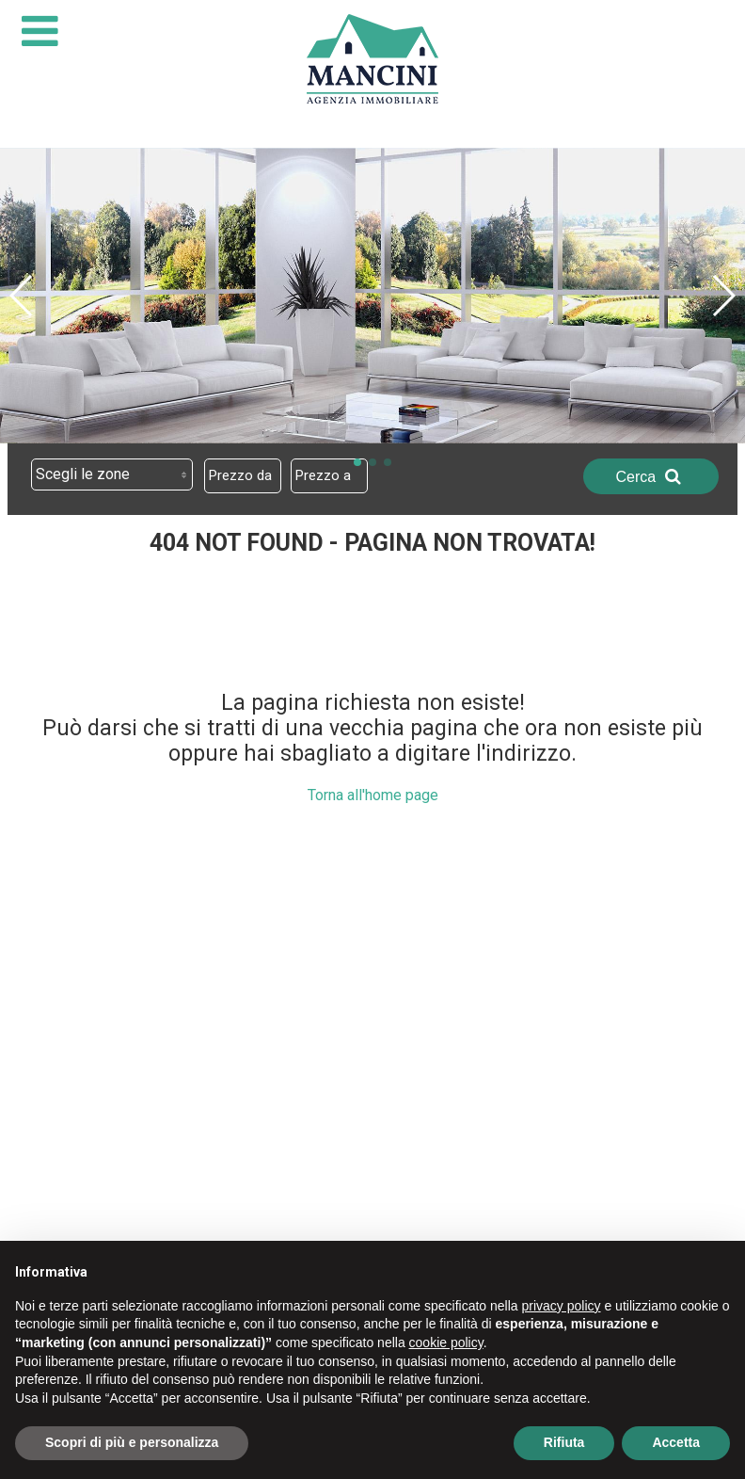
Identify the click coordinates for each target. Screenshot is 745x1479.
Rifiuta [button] (564, 1442)
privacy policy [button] (561, 1305)
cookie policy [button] (446, 1342)
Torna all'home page (373, 795)
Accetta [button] (676, 1442)
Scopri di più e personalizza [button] (131, 1442)
